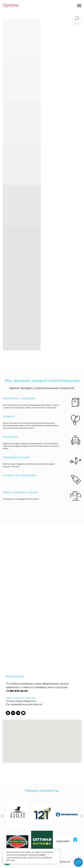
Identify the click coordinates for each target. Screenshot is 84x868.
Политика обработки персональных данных (42, 848)
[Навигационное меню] (79, 5)
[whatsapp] (23, 713)
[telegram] (18, 713)
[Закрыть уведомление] (57, 850)
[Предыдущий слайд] (2, 810)
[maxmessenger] (8, 713)
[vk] (13, 713)
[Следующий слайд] (81, 810)
